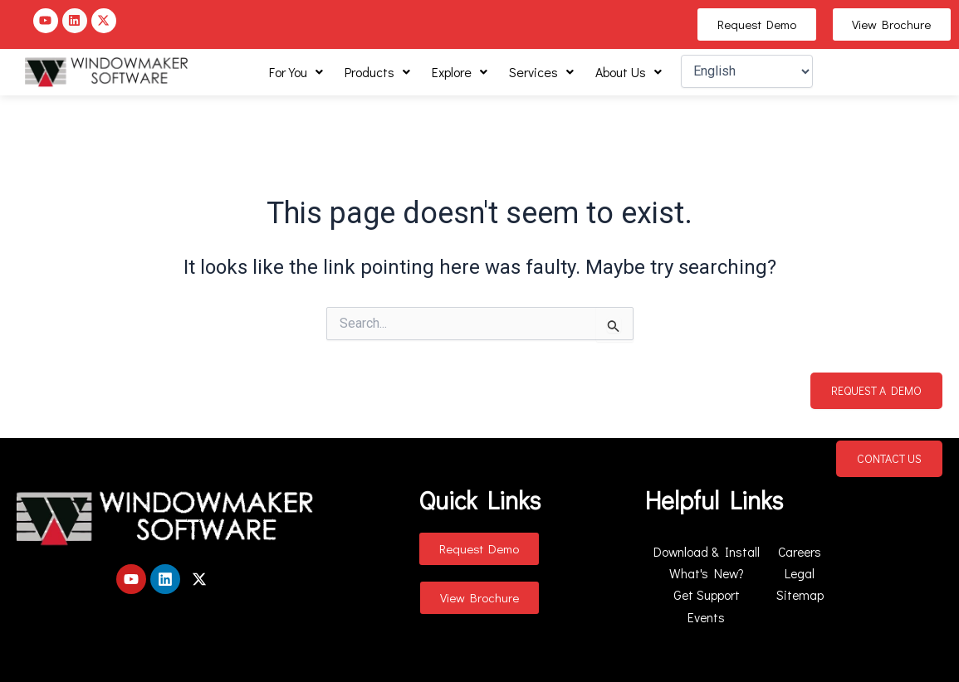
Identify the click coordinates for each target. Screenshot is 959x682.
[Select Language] (747, 71)
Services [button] (541, 71)
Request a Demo (876, 390)
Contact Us (889, 458)
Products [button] (377, 71)
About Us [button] (628, 71)
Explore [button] (459, 71)
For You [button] (296, 71)
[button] (296, 72)
